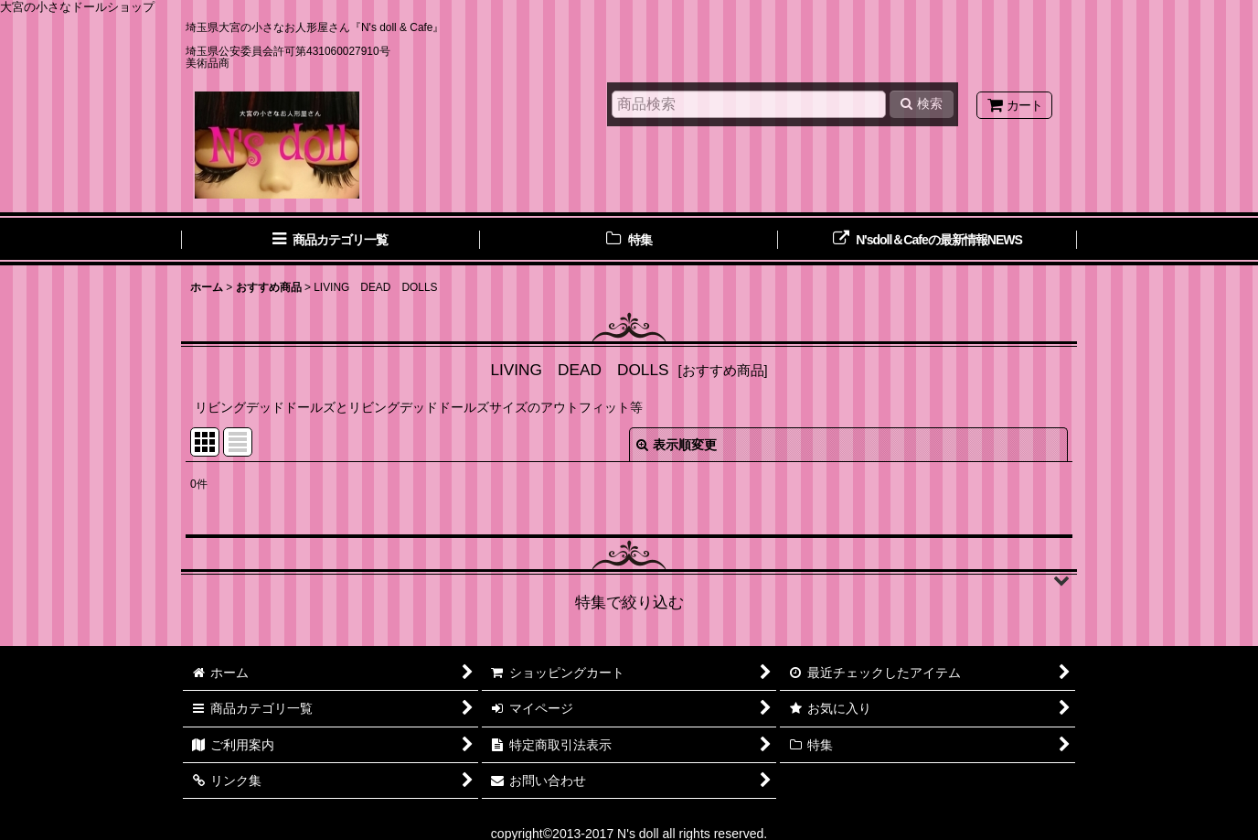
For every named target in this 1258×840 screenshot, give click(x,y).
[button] (629, 579)
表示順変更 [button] (676, 444)
